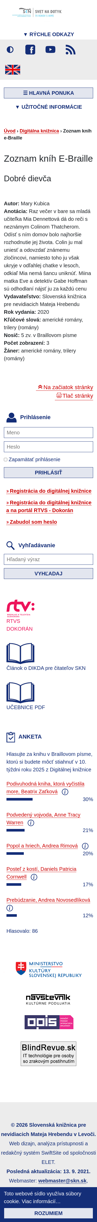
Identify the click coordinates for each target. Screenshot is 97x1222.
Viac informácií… (41, 1201)
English (12, 70)
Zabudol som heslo (33, 522)
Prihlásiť (48, 472)
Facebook (30, 50)
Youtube (50, 50)
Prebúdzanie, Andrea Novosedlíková (48, 900)
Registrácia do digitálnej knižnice (51, 491)
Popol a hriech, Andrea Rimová (42, 846)
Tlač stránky (77, 396)
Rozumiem (48, 1213)
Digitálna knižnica (39, 131)
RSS (71, 50)
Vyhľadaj (49, 573)
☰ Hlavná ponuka (48, 93)
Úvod (10, 131)
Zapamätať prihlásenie (32, 459)
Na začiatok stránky (68, 387)
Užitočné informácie (48, 107)
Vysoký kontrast (10, 50)
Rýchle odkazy (48, 34)
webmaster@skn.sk (62, 1181)
